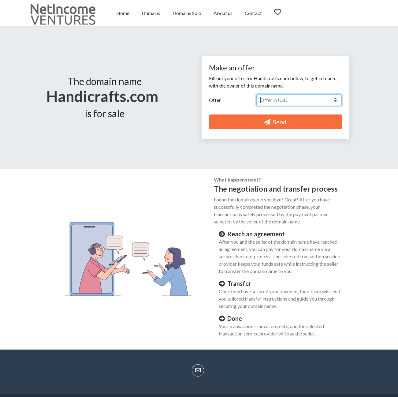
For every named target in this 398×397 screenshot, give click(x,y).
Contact (253, 13)
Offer (215, 100)
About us (223, 13)
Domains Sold (187, 13)
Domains (151, 13)
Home (122, 13)
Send (275, 121)
